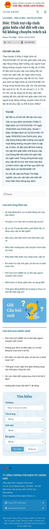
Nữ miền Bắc (29, 42)
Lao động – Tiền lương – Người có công (22, 18)
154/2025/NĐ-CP (27, 125)
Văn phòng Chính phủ (24, 508)
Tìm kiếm (17, 449)
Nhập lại (32, 449)
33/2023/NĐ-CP (35, 132)
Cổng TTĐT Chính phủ (24, 502)
